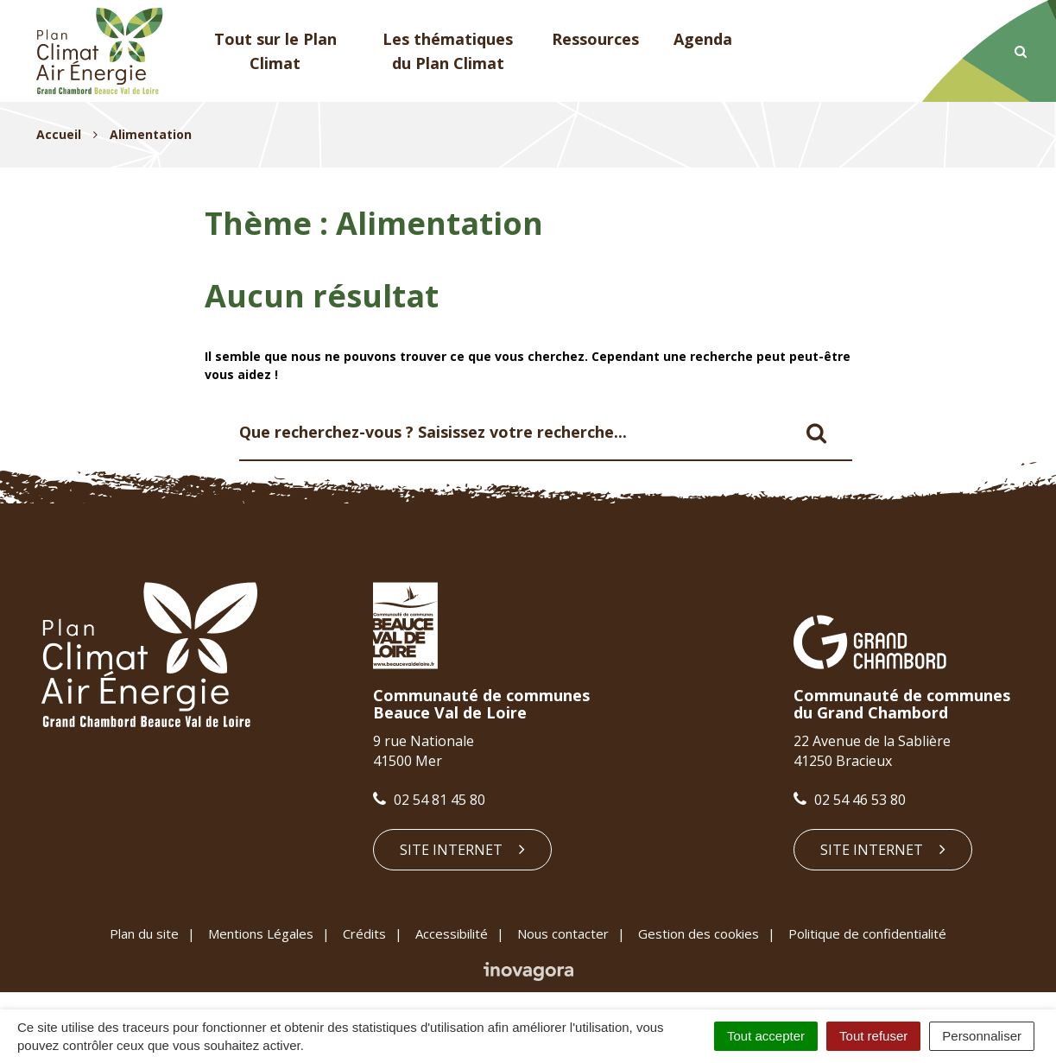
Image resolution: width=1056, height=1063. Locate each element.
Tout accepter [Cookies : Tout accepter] (766, 1035)
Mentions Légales (260, 933)
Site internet (462, 849)
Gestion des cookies (698, 933)
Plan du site (144, 933)
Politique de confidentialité (867, 933)
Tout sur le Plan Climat (275, 50)
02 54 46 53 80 (850, 799)
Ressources (595, 38)
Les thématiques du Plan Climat (448, 50)
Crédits (364, 933)
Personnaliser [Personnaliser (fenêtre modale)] (981, 1035)
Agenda (702, 38)
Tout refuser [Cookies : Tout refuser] (873, 1035)
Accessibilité (451, 933)
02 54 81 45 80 (429, 799)
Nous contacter (563, 933)
